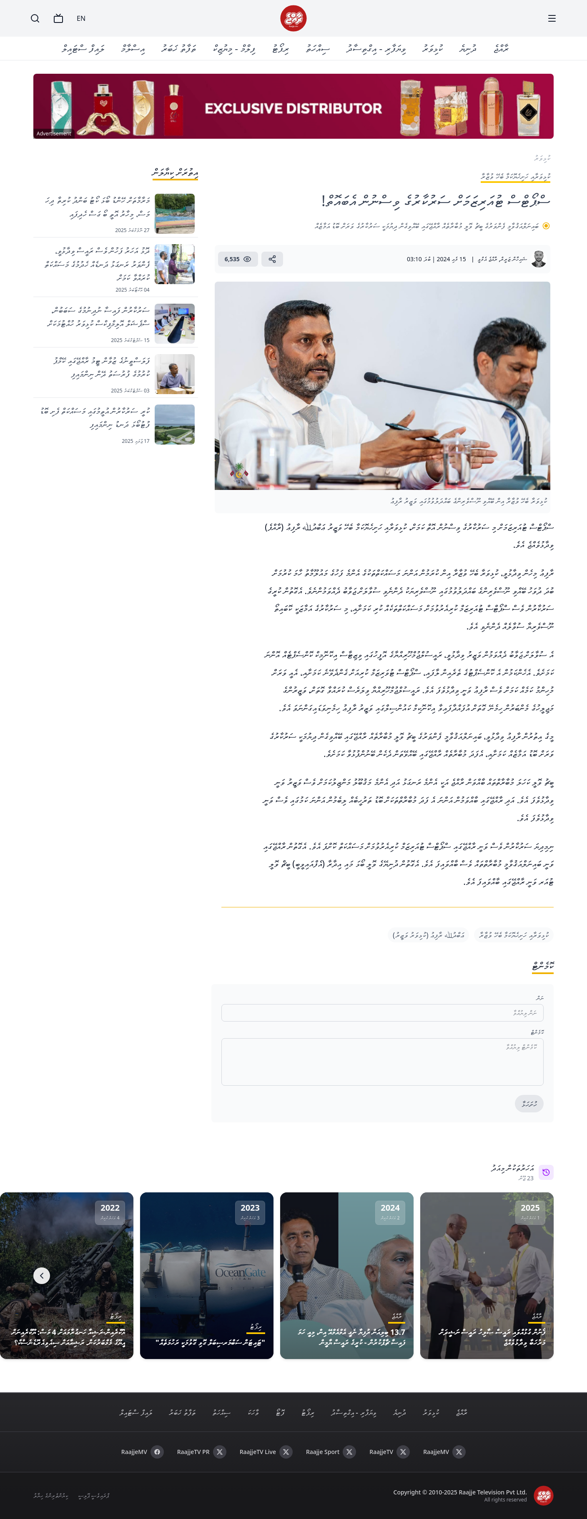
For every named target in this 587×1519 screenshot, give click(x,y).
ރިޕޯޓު (280, 48)
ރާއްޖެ (501, 48)
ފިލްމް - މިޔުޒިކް (234, 48)
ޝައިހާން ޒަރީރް (513, 259)
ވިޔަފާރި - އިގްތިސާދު (376, 48)
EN (81, 18)
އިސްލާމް (133, 48)
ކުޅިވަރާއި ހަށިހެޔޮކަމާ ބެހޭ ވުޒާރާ (514, 935)
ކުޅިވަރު (432, 48)
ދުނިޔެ (468, 48)
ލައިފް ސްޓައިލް (83, 48)
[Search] (35, 18)
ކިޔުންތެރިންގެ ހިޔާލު (50, 1495)
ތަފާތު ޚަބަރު (178, 48)
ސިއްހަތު (318, 48)
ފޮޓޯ (280, 1412)
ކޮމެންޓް (537, 1032)
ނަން (540, 998)
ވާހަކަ (253, 1412)
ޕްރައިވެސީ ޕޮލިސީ (93, 1495)
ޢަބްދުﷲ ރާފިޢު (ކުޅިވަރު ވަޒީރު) (428, 935)
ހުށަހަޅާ (529, 1104)
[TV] (58, 18)
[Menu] (552, 18)
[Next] (41, 1275)
